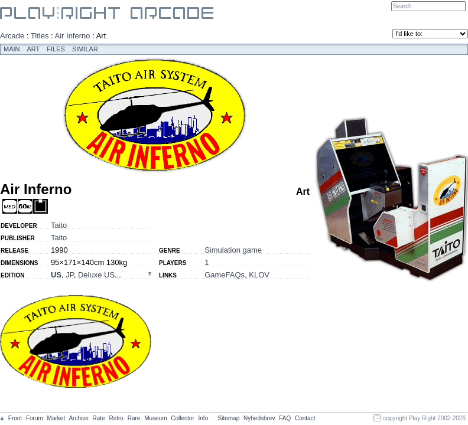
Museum (155, 418)
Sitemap (229, 418)
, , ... (86, 274)
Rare (134, 418)
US (56, 274)
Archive (78, 418)
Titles (40, 35)
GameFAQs (224, 274)
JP (70, 274)
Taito (59, 225)
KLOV (259, 274)
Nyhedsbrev (259, 418)
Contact (305, 418)
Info (204, 418)
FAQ (285, 418)
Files (56, 49)
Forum (34, 418)
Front (15, 418)
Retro (116, 418)
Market (56, 418)
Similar (85, 49)
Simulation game (233, 250)
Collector (182, 418)
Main (12, 49)
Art (33, 49)
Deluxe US (96, 274)
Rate (99, 418)
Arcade (12, 35)
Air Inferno (72, 35)
